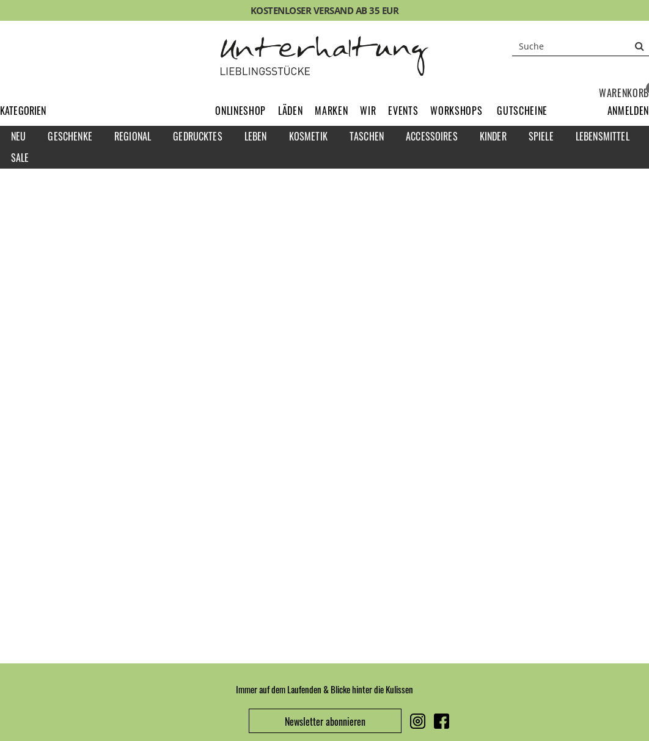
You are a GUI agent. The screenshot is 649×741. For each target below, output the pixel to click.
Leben (255, 136)
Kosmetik (308, 136)
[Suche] (580, 46)
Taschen (367, 136)
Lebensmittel (602, 136)
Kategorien (23, 110)
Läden (290, 110)
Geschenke (70, 136)
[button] (628, 110)
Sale (20, 157)
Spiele (541, 136)
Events (403, 110)
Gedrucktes (197, 136)
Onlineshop (240, 110)
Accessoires (432, 136)
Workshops (456, 110)
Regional (132, 136)
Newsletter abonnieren (325, 721)
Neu (18, 136)
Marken (331, 110)
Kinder (493, 136)
